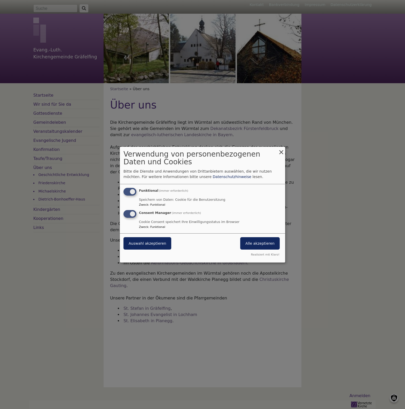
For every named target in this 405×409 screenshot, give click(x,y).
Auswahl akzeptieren (147, 243)
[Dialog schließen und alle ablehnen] (281, 149)
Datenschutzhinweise (232, 177)
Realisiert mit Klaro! (265, 254)
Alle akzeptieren (260, 243)
